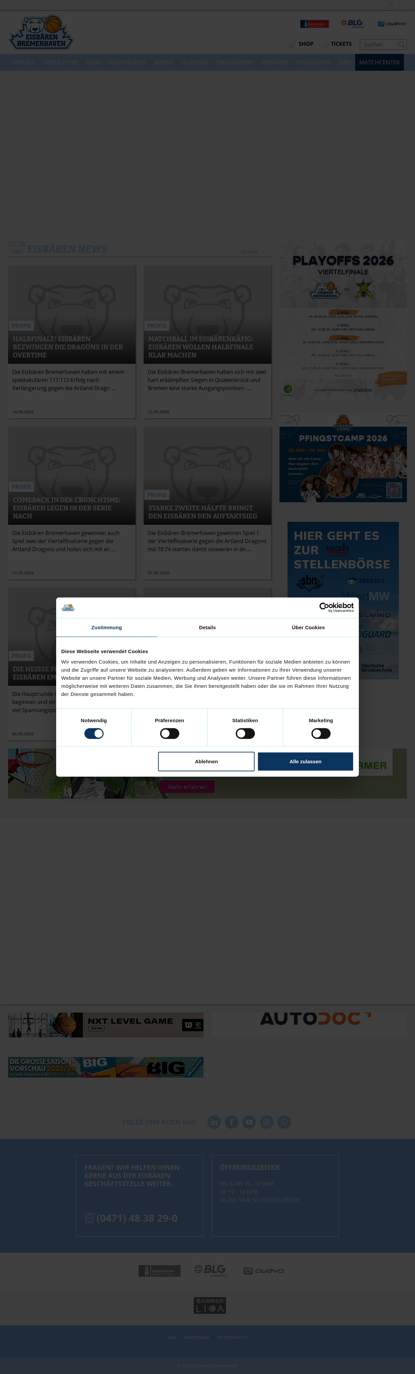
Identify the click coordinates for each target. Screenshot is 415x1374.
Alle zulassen (306, 761)
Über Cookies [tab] (308, 627)
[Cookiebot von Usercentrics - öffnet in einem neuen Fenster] (324, 607)
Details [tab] (207, 627)
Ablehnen (206, 761)
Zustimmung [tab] (106, 627)
